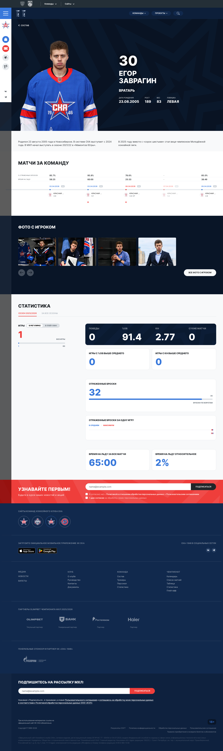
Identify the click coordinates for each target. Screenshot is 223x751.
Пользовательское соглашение (203, 728)
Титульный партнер (35, 627)
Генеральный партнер (67, 627)
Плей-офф (171, 590)
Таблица (171, 583)
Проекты (160, 13)
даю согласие (97, 498)
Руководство (74, 580)
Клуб (70, 572)
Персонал (122, 583)
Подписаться (203, 487)
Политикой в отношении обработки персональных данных (135, 494)
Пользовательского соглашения (81, 700)
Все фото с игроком (200, 272)
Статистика (122, 587)
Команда (122, 572)
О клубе (72, 576)
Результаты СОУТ (118, 728)
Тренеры (121, 580)
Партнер (100, 627)
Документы (73, 587)
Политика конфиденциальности (142, 728)
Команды (138, 13)
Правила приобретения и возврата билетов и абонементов (191, 732)
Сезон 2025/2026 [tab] (27, 313)
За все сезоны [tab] (50, 313)
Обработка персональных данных (173, 728)
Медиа (22, 572)
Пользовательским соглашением (182, 494)
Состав (23, 25)
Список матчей (174, 580)
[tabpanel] (117, 397)
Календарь (172, 576)
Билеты (22, 581)
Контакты (72, 583)
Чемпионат (173, 572)
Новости (23, 576)
